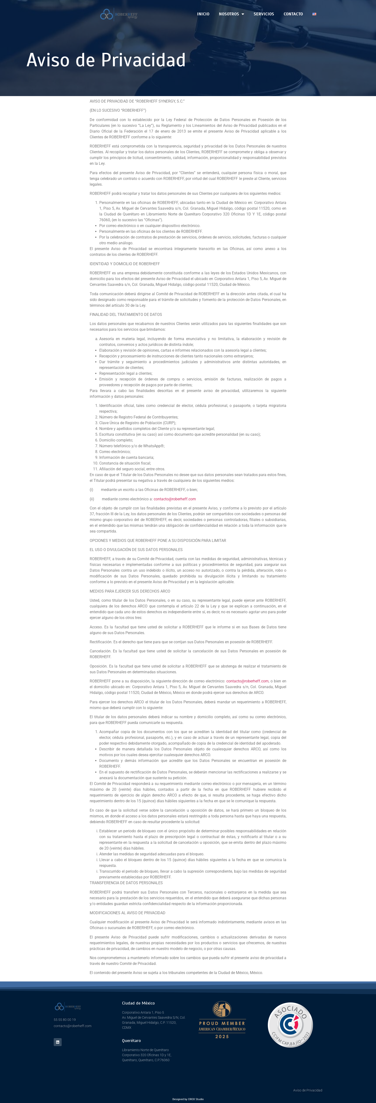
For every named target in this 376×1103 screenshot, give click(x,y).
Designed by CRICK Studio (188, 1099)
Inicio (203, 14)
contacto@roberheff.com (175, 499)
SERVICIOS (264, 14)
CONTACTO (293, 14)
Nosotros (231, 13)
